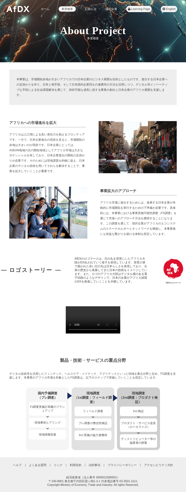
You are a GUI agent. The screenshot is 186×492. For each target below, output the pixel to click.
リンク (58, 465)
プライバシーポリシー (122, 465)
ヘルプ (17, 465)
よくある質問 (37, 465)
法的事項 (94, 465)
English (169, 9)
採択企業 (111, 9)
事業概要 (67, 9)
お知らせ (90, 9)
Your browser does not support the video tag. (93, 320)
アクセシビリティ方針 (158, 465)
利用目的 (75, 465)
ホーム (45, 9)
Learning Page (139, 9)
